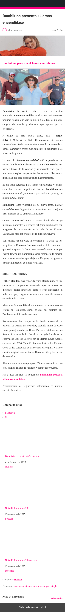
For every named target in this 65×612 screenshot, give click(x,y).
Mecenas (9, 570)
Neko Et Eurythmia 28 (33, 491)
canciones (27, 586)
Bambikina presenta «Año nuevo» (33, 439)
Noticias (9, 466)
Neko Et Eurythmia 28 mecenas (33, 544)
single (54, 586)
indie (35, 586)
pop (48, 586)
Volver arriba (56, 598)
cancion (16, 586)
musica (41, 586)
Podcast (9, 518)
